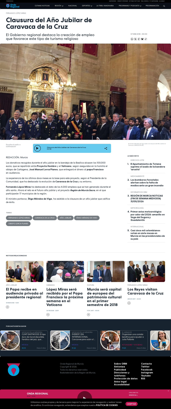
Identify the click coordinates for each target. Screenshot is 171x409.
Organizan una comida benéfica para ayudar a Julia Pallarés (133, 337)
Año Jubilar (60, 218)
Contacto (146, 364)
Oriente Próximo (122, 1)
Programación (152, 6)
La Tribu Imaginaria (105, 6)
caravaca (50, 285)
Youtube (145, 375)
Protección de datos (124, 378)
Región (58, 6)
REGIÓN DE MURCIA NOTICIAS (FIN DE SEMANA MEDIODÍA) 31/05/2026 (147, 198)
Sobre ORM (120, 364)
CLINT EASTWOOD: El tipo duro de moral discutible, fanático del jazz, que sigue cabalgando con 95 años (34, 337)
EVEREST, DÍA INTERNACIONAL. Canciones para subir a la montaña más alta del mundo (83, 337)
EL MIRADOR (127, 332)
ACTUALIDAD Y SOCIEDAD (132, 345)
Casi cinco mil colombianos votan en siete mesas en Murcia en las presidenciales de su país (148, 234)
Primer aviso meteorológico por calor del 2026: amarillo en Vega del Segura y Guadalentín (148, 215)
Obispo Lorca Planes (17, 223)
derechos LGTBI (137, 160)
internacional (137, 227)
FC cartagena (153, 1)
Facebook (146, 369)
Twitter (145, 366)
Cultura (90, 285)
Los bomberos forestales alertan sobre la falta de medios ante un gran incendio (147, 183)
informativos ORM (139, 192)
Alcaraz (162, 1)
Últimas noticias (42, 6)
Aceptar (130, 403)
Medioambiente (137, 176)
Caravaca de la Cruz (42, 218)
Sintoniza (119, 366)
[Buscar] (163, 5)
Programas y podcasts (129, 6)
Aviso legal (119, 381)
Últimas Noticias (134, 1)
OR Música (133, 395)
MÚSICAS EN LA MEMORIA (32, 332)
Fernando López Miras (16, 13)
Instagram (146, 372)
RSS (143, 378)
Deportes (86, 6)
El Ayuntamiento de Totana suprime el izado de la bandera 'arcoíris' (148, 167)
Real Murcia (145, 1)
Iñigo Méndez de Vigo (81, 218)
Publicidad (119, 369)
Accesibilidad (121, 384)
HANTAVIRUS (112, 1)
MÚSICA (25, 345)
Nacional (72, 6)
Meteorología (137, 208)
